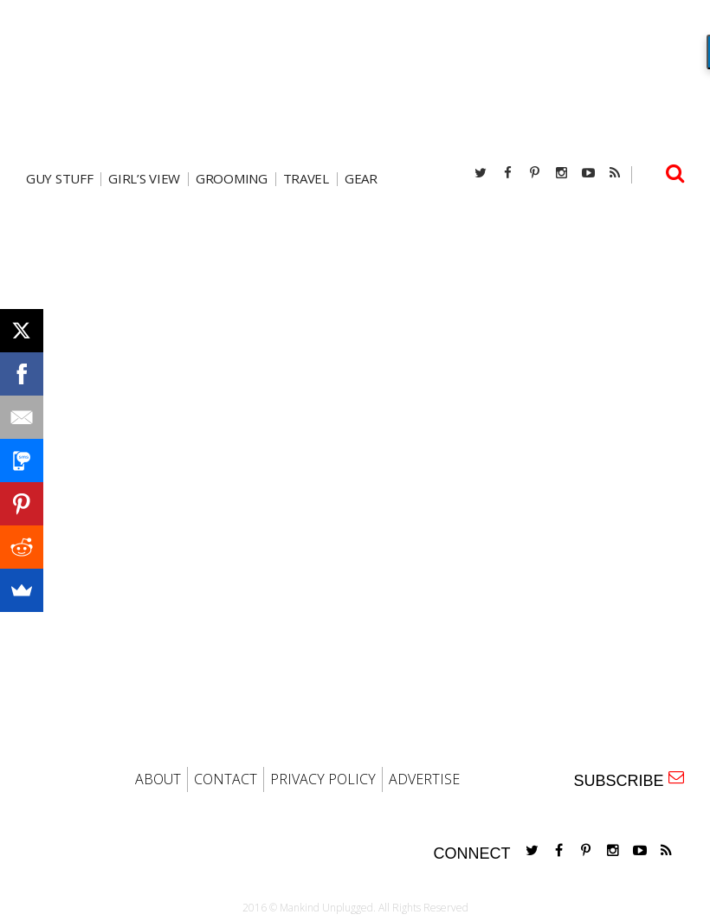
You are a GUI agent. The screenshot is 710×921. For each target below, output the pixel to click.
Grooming (232, 178)
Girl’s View (144, 178)
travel (306, 178)
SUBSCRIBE (628, 779)
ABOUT (158, 779)
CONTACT (225, 779)
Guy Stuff (59, 178)
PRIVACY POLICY (323, 779)
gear (361, 178)
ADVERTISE (424, 779)
